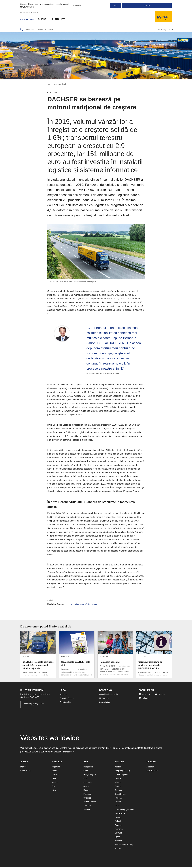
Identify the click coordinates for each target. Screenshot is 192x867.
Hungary (118, 798)
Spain (117, 837)
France (118, 786)
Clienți (44, 19)
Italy (116, 806)
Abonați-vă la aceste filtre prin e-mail (34, 704)
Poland (118, 821)
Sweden (118, 841)
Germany (119, 790)
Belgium (118, 771)
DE (131, 809)
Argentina (56, 767)
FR (124, 771)
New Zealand (152, 771)
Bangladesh (88, 767)
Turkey (118, 848)
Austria (118, 767)
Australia (150, 767)
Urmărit (161, 29)
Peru (54, 786)
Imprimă (63, 694)
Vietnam (86, 809)
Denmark (119, 778)
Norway (118, 817)
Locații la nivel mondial (108, 694)
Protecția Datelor (67, 698)
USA (54, 790)
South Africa (25, 771)
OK (115, 5)
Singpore (87, 798)
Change (147, 5)
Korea (85, 790)
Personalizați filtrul (56, 84)
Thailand (87, 806)
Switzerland (120, 844)
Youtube (160, 694)
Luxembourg (120, 809)
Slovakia (118, 833)
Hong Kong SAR (90, 774)
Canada (55, 774)
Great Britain (120, 794)
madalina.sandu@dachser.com (86, 604)
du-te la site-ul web (29, 13)
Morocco (24, 767)
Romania (119, 829)
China (85, 771)
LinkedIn (144, 698)
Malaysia (87, 794)
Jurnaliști (60, 19)
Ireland (118, 802)
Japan (86, 786)
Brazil (54, 771)
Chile (54, 778)
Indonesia (87, 782)
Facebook (144, 694)
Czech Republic (121, 774)
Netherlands (120, 813)
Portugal (118, 825)
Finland (118, 782)
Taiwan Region (89, 802)
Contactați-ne (104, 702)
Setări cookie (65, 702)
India (85, 778)
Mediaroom (27, 19)
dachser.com (69, 752)
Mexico (55, 782)
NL (128, 771)
